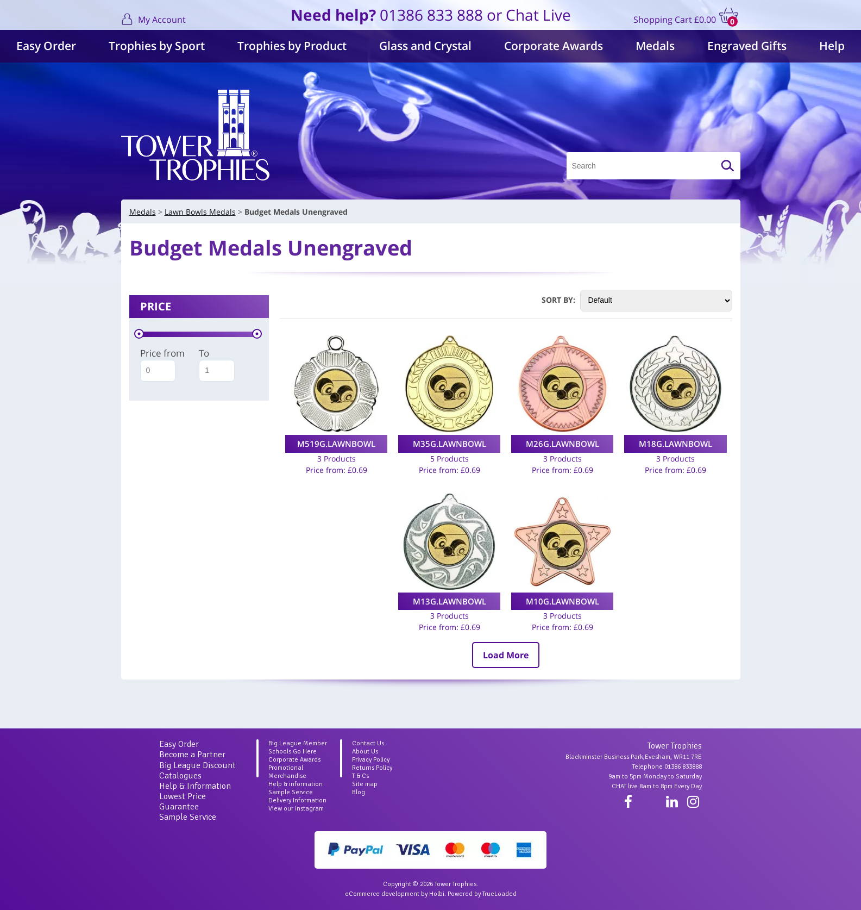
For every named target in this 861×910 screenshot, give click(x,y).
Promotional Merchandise (287, 772)
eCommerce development (382, 894)
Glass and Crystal (425, 45)
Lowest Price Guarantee (182, 801)
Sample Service (187, 817)
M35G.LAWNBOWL (449, 443)
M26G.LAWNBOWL (562, 443)
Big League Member (297, 743)
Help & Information (195, 786)
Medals (655, 45)
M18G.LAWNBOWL (675, 443)
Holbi (436, 894)
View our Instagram (296, 809)
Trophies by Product (292, 45)
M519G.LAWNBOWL (336, 443)
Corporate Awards (553, 45)
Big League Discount (197, 765)
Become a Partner (192, 754)
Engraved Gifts (747, 45)
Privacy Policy (370, 760)
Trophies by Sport (157, 45)
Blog (358, 792)
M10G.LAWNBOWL (562, 601)
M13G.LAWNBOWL (449, 601)
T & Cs (360, 776)
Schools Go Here (292, 751)
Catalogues (180, 775)
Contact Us (368, 743)
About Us (365, 751)
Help (832, 45)
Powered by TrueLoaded (482, 894)
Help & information (295, 784)
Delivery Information (297, 800)
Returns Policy (372, 768)
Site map (365, 784)
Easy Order (46, 45)
